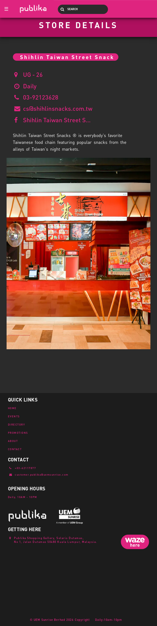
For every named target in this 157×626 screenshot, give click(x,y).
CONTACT (15, 449)
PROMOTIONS (18, 432)
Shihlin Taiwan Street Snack (57, 120)
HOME (12, 408)
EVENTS (14, 416)
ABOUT (13, 440)
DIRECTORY (16, 424)
